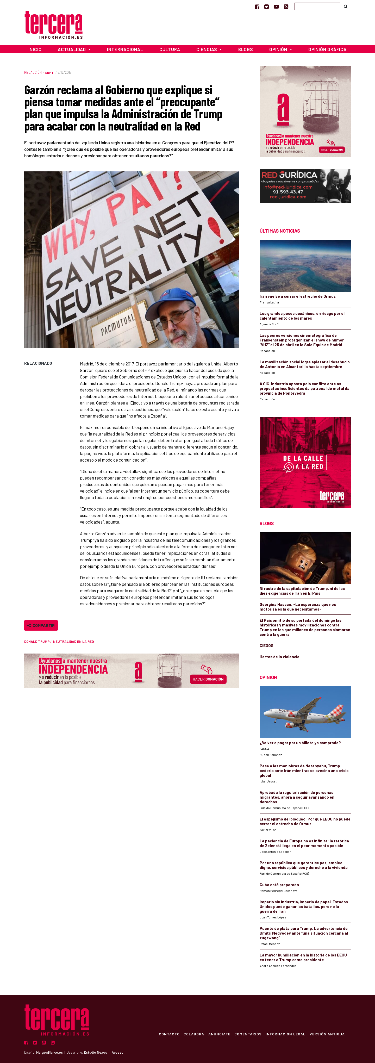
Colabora (193, 1034)
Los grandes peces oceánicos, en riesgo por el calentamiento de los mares (302, 315)
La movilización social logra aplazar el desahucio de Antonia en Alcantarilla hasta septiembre (305, 364)
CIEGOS (266, 645)
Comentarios (247, 1034)
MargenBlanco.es (49, 1052)
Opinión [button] (278, 49)
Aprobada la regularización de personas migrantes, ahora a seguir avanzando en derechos (297, 797)
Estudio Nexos (95, 1052)
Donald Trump (36, 641)
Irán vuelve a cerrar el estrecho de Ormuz (298, 296)
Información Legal (285, 1034)
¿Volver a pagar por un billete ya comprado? (300, 742)
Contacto (168, 1034)
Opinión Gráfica (327, 49)
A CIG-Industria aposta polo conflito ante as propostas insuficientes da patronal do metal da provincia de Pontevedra (304, 388)
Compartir (41, 625)
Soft (49, 72)
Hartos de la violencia (279, 656)
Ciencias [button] (207, 49)
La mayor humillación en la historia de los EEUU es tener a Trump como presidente (303, 957)
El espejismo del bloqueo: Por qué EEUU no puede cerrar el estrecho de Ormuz (305, 821)
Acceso (117, 1052)
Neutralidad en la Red (73, 641)
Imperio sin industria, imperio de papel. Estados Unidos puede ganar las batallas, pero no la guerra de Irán (304, 906)
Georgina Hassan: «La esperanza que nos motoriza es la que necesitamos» (298, 606)
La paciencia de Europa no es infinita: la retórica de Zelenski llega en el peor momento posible (304, 843)
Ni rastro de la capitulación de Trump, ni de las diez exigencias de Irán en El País (302, 590)
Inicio (35, 49)
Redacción (33, 72)
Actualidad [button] (72, 49)
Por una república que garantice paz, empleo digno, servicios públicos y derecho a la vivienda (304, 865)
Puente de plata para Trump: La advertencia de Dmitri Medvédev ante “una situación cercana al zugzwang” (304, 933)
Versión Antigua (327, 1034)
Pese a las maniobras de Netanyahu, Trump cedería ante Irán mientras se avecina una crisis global (304, 770)
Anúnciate (219, 1034)
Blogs (245, 49)
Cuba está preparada (279, 884)
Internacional (125, 49)
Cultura (169, 49)
